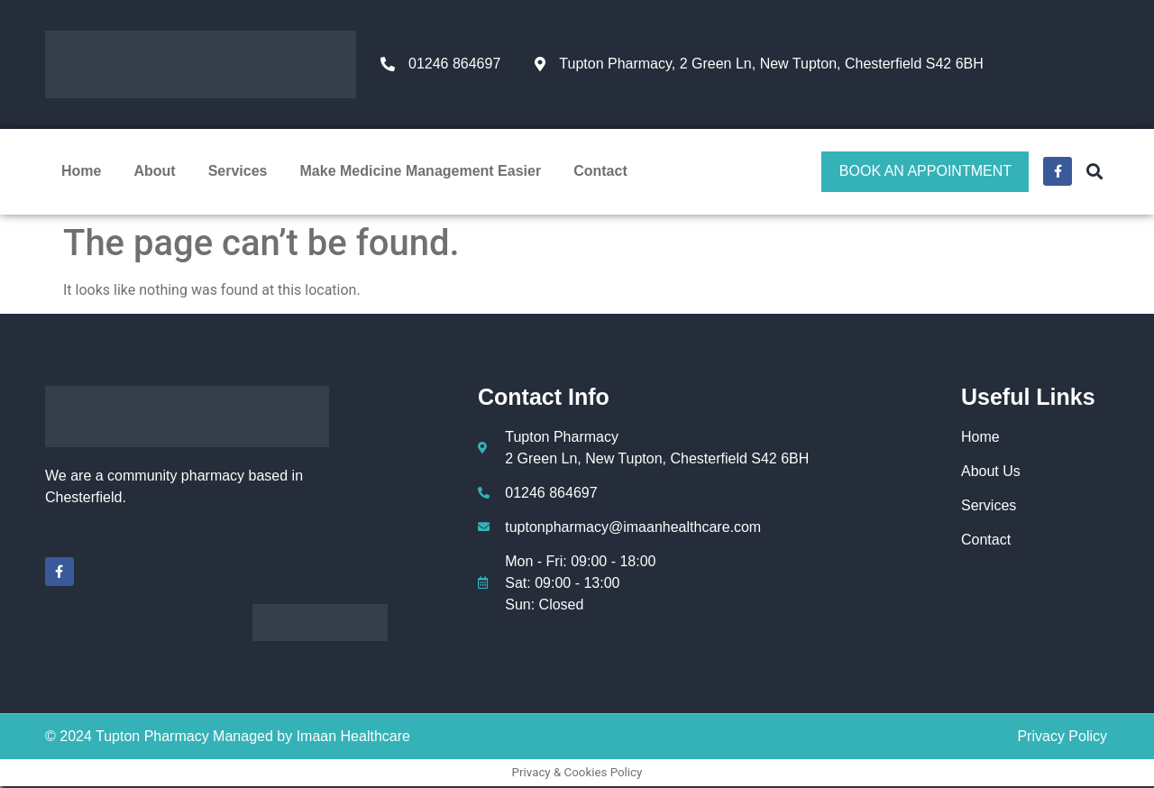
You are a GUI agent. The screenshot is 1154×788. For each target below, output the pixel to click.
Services (238, 171)
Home (81, 171)
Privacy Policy (1062, 738)
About (154, 171)
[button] (1094, 172)
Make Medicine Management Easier (421, 171)
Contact (600, 171)
